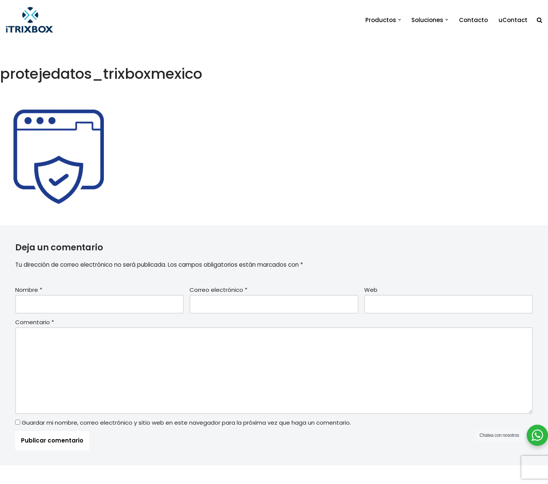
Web (371, 289)
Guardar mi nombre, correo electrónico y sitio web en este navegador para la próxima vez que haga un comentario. (186, 422)
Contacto (473, 20)
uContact (513, 20)
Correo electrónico (218, 289)
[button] (399, 19)
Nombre (28, 289)
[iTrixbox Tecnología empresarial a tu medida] (29, 20)
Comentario (34, 322)
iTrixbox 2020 (111, 475)
